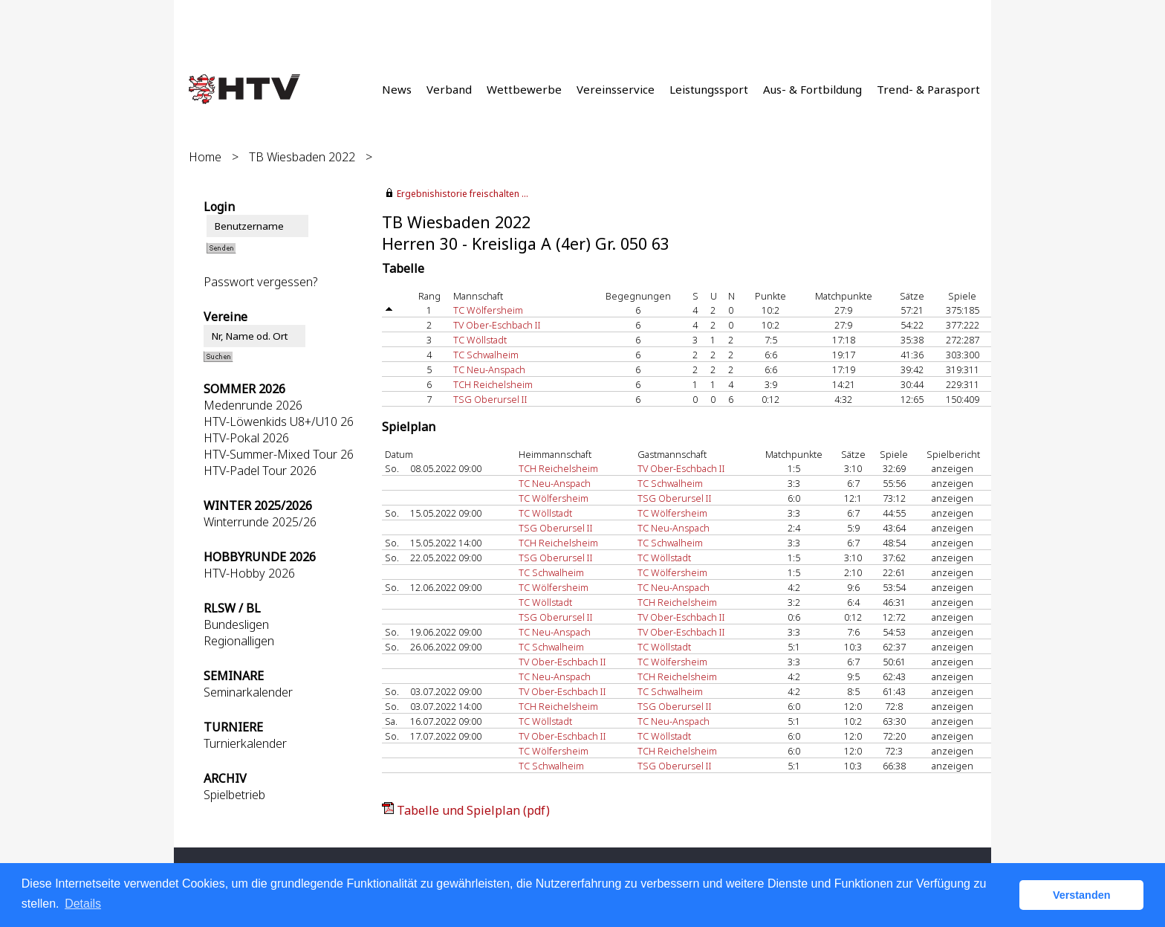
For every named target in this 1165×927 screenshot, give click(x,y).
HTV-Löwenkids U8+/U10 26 (279, 421)
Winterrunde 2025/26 (260, 522)
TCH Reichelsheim (493, 384)
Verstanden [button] (1082, 895)
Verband (449, 89)
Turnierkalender (245, 743)
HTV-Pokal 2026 (246, 438)
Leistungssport (708, 89)
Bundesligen (236, 624)
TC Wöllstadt (480, 339)
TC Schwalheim (486, 354)
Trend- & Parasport (928, 89)
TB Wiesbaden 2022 (302, 157)
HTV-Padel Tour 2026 (260, 470)
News (397, 89)
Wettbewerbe (524, 89)
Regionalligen (239, 641)
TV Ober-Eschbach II (497, 325)
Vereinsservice (616, 89)
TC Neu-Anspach (489, 369)
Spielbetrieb (234, 795)
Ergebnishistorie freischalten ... (462, 193)
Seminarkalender (248, 692)
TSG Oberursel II (490, 399)
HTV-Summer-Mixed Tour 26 (279, 454)
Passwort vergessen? (260, 282)
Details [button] (83, 903)
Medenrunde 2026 (253, 405)
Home (205, 157)
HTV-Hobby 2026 (249, 573)
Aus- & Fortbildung (812, 89)
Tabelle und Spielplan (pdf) (473, 810)
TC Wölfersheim (488, 310)
